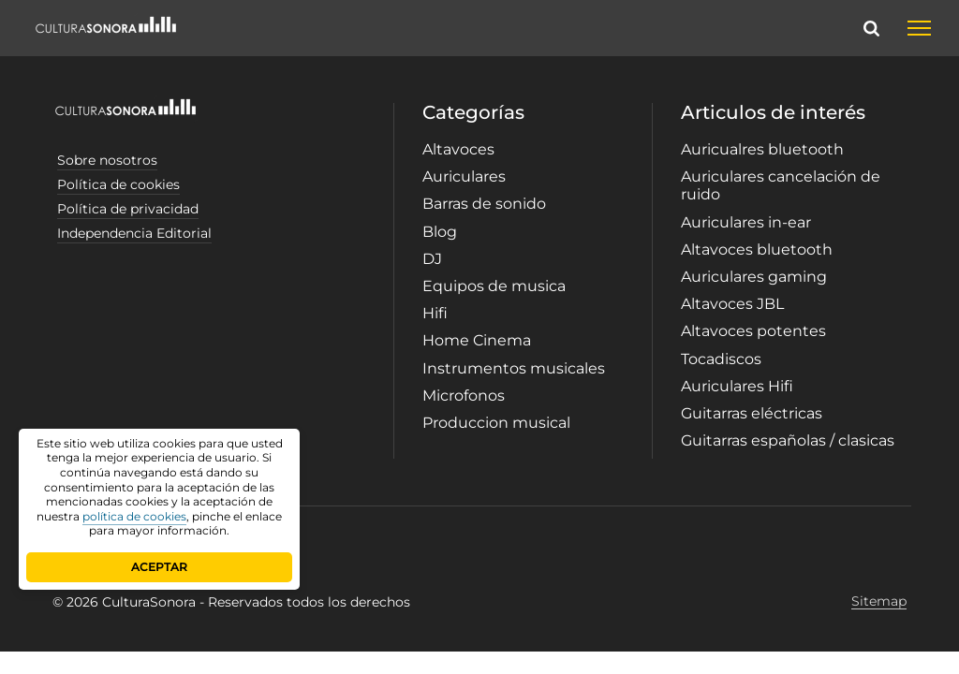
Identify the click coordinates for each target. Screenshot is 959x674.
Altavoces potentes (753, 331)
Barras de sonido (484, 203)
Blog (439, 232)
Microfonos (463, 395)
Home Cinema (476, 340)
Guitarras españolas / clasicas (787, 440)
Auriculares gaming (754, 277)
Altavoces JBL (732, 304)
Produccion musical (496, 423)
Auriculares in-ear (746, 222)
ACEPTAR (159, 567)
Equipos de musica (494, 286)
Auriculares (464, 176)
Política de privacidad (128, 208)
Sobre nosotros (107, 160)
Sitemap (879, 601)
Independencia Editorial (134, 233)
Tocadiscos (721, 359)
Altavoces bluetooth (757, 249)
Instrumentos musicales (513, 368)
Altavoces (458, 149)
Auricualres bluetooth (762, 149)
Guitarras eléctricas (751, 413)
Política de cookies (118, 184)
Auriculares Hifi (737, 386)
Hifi (435, 313)
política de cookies (134, 516)
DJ (432, 259)
